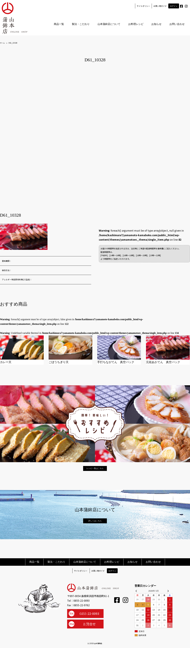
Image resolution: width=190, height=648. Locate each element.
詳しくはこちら (95, 521)
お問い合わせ (176, 24)
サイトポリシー (143, 6)
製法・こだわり (80, 24)
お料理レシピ (135, 24)
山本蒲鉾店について (108, 24)
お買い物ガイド (160, 6)
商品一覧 (59, 24)
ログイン (173, 6)
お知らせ (156, 24)
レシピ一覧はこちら (95, 468)
